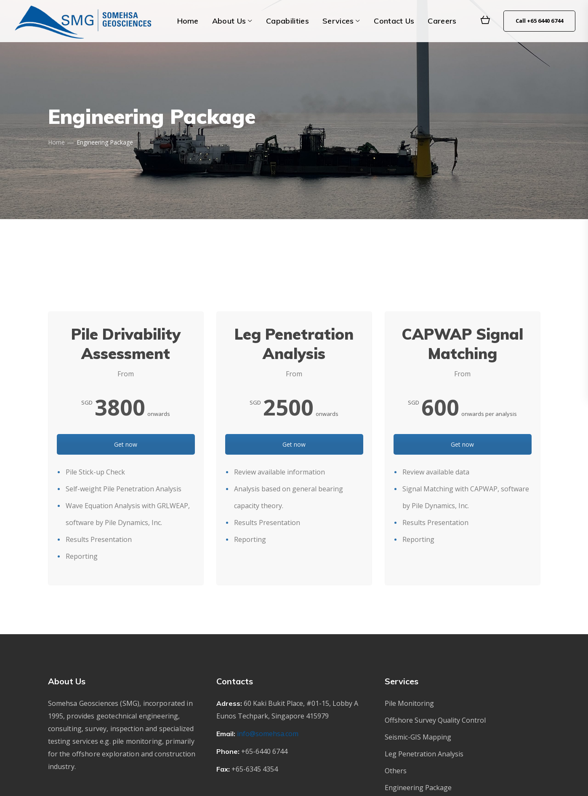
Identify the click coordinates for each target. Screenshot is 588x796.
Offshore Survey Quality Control (435, 720)
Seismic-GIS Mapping (418, 737)
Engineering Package (418, 787)
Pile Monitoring (409, 703)
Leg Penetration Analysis (424, 753)
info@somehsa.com (267, 733)
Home (56, 142)
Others (396, 770)
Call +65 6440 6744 (539, 20)
